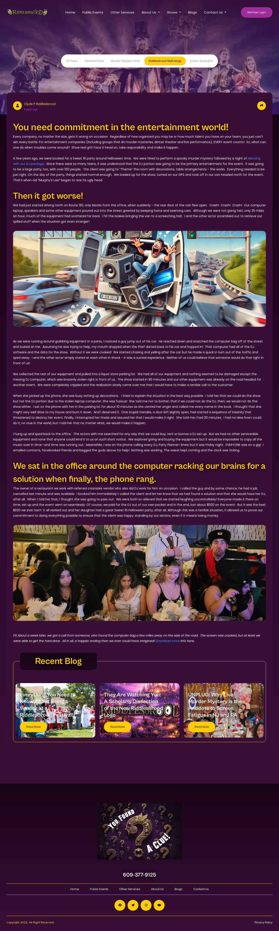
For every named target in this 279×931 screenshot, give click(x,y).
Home (70, 12)
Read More (33, 727)
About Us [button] (149, 12)
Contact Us (201, 889)
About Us (157, 889)
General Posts (94, 61)
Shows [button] (172, 12)
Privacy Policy (263, 922)
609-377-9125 (139, 875)
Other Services (122, 12)
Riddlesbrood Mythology (165, 61)
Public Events (92, 12)
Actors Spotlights (201, 61)
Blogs (192, 12)
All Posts (72, 61)
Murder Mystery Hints (125, 61)
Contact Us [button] (214, 12)
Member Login (256, 12)
